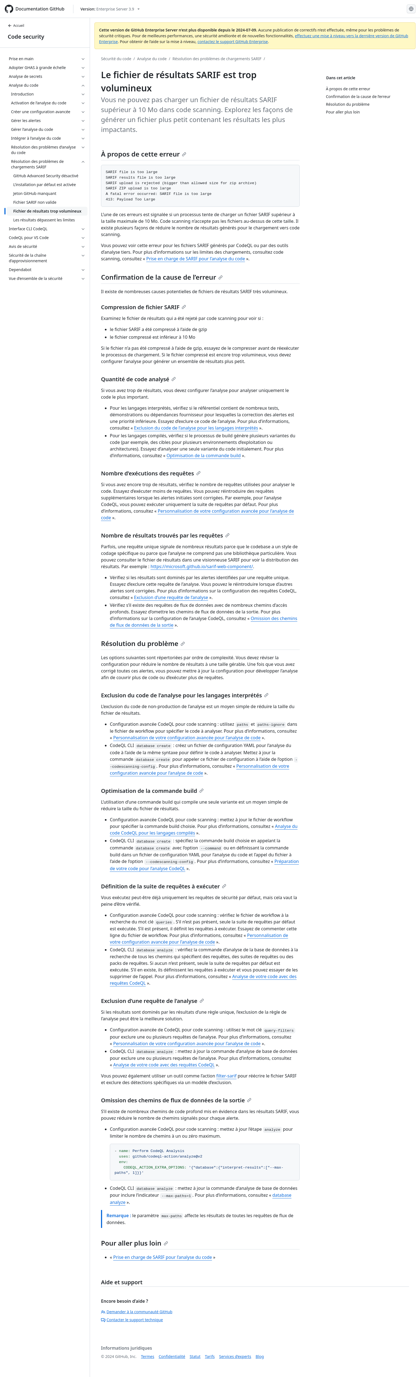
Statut (195, 1356)
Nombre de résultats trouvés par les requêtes (165, 535)
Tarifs (210, 1356)
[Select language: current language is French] (411, 8)
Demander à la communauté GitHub (136, 1311)
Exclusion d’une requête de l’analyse (171, 597)
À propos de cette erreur (143, 153)
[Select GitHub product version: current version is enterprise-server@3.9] (110, 9)
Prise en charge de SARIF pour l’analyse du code (195, 259)
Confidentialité (172, 1356)
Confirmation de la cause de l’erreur (162, 277)
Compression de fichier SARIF (143, 307)
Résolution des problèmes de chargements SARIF (216, 58)
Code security (26, 36)
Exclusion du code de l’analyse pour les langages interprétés (196, 428)
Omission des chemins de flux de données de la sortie (176, 1100)
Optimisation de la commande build (204, 455)
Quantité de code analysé (138, 379)
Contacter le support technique (132, 1319)
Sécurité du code (116, 58)
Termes (147, 1356)
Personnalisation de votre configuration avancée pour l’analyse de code (186, 738)
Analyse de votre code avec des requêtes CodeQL (164, 1065)
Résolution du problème (143, 643)
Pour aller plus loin (134, 1243)
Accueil (16, 25)
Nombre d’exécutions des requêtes (151, 473)
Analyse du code (152, 58)
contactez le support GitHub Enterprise (233, 41)
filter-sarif (226, 1076)
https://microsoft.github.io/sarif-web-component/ (202, 566)
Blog (260, 1356)
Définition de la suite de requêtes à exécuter (163, 886)
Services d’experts (235, 1356)
